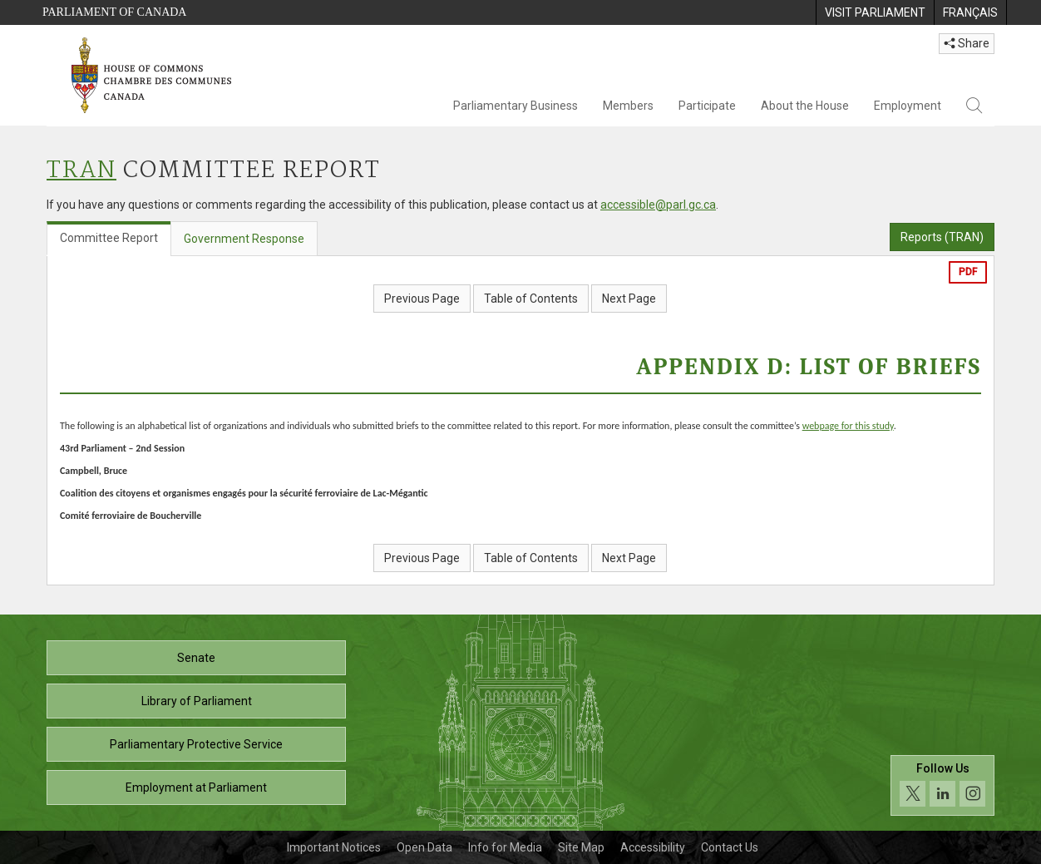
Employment (907, 105)
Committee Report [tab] (109, 237)
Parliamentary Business (515, 105)
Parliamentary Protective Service (196, 744)
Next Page (629, 298)
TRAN (81, 171)
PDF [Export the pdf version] (968, 272)
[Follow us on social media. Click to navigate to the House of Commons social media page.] (942, 785)
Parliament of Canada (114, 12)
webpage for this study (848, 426)
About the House (805, 105)
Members (628, 105)
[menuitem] (875, 12)
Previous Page (422, 298)
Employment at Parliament (196, 787)
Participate (707, 105)
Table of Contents (531, 298)
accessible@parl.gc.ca (658, 204)
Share (966, 43)
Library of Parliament (196, 701)
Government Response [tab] (244, 238)
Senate (196, 657)
